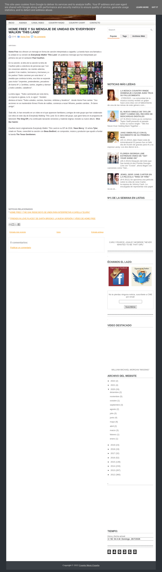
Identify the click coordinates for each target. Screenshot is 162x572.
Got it (155, 7)
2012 (113, 474)
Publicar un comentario (20, 247)
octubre (113, 400)
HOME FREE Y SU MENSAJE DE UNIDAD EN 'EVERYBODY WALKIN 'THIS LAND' (52, 31)
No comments (39, 37)
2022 (113, 381)
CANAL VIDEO (37, 23)
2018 (113, 449)
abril (112, 426)
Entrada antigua (97, 232)
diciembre (114, 392)
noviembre (115, 396)
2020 (113, 389)
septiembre (115, 405)
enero (113, 439)
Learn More (142, 7)
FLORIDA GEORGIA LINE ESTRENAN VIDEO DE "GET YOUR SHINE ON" (133, 155)
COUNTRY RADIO (56, 23)
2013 (113, 470)
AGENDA (23, 23)
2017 (113, 453)
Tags (125, 36)
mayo (112, 422)
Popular (113, 36)
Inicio (59, 232)
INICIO (11, 23)
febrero (113, 434)
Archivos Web (138, 36)
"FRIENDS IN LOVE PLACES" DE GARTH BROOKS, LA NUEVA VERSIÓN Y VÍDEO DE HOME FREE (52, 218)
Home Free (25, 37)
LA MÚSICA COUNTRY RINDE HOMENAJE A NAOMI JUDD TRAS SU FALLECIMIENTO (136, 93)
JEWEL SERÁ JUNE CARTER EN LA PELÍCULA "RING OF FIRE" (136, 175)
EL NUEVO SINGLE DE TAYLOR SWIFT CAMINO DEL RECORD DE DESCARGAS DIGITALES (136, 114)
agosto (113, 409)
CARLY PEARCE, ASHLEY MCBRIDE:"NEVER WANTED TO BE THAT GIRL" (130, 243)
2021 (113, 385)
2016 (113, 458)
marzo (113, 430)
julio (112, 413)
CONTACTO (95, 23)
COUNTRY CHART (77, 23)
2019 (113, 445)
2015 (113, 462)
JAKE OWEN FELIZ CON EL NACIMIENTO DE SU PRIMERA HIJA (135, 134)
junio (112, 417)
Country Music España (89, 565)
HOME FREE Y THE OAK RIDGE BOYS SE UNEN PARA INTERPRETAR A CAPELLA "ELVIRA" (50, 212)
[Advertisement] (130, 59)
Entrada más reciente (18, 232)
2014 (113, 466)
